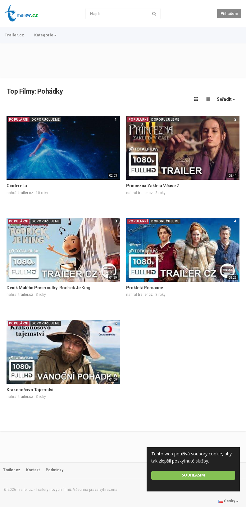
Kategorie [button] (45, 35)
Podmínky (54, 470)
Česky (228, 501)
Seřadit (226, 99)
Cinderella (17, 185)
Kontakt (33, 470)
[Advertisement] (123, 61)
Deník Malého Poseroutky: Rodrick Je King (48, 287)
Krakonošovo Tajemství (30, 389)
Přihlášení (229, 14)
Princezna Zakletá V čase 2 (152, 185)
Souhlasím (193, 475)
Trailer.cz (14, 35)
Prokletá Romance (144, 287)
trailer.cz (25, 193)
